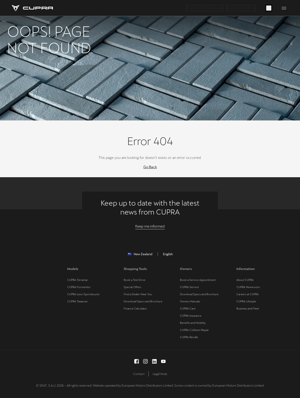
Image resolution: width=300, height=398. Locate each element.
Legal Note (160, 374)
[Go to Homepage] (32, 8)
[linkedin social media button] (154, 361)
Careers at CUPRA (247, 294)
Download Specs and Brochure (143, 301)
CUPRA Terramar (77, 280)
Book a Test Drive (134, 280)
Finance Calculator (135, 308)
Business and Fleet (247, 308)
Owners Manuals (190, 301)
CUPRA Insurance (190, 315)
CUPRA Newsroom (248, 287)
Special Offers (132, 287)
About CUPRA (245, 280)
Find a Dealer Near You (138, 294)
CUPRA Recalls (189, 337)
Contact (139, 374)
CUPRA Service (189, 287)
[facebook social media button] (136, 361)
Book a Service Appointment (198, 280)
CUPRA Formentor (79, 287)
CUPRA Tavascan (77, 301)
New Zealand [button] (139, 254)
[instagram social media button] (145, 361)
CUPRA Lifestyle (246, 301)
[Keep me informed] (150, 226)
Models (72, 269)
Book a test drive (241, 8)
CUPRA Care (188, 308)
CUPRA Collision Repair (194, 330)
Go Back (150, 167)
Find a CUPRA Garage (204, 8)
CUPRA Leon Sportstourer (83, 294)
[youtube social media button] (163, 361)
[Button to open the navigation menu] (284, 8)
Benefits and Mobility (193, 322)
